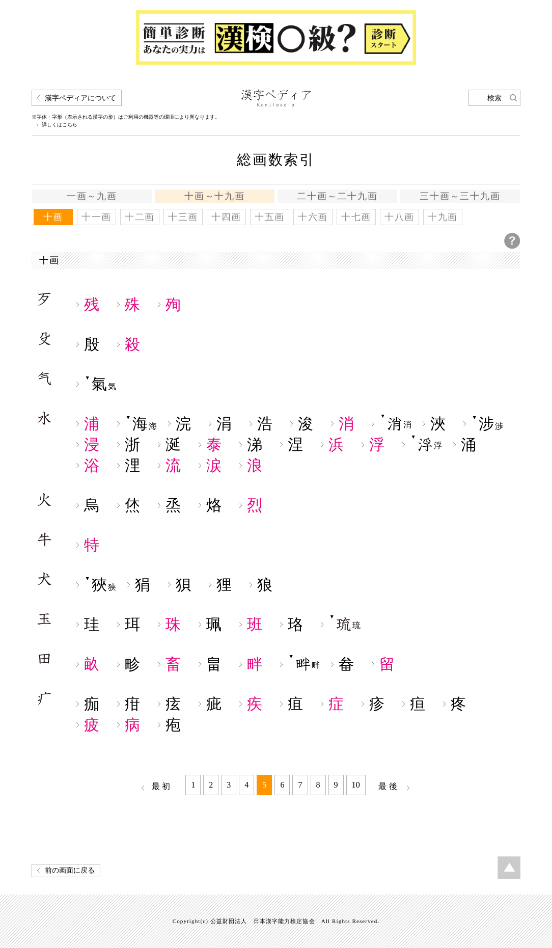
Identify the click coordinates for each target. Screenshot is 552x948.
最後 (389, 786)
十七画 (356, 217)
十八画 (399, 217)
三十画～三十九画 (460, 196)
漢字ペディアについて (80, 98)
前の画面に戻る (70, 870)
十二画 (140, 217)
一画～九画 (92, 196)
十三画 (183, 217)
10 (356, 784)
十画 (53, 217)
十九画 (443, 217)
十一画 (96, 217)
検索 (494, 98)
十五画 (270, 217)
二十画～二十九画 (337, 196)
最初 (162, 786)
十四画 (226, 217)
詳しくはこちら (59, 124)
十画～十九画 (214, 196)
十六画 (313, 217)
